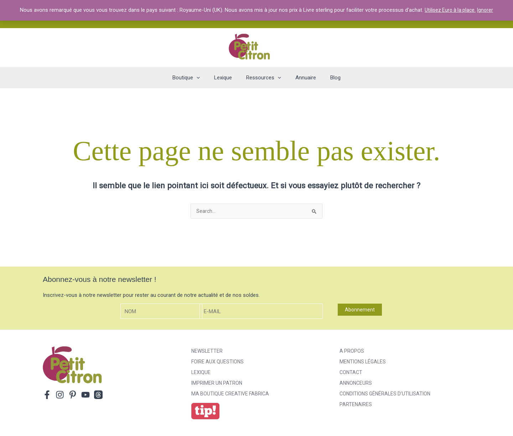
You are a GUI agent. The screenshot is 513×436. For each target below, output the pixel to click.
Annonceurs (356, 384)
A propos (352, 351)
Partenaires (356, 405)
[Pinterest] (72, 395)
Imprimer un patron (216, 384)
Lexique (201, 373)
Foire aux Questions (217, 362)
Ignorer (486, 10)
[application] (203, 77)
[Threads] (98, 395)
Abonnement (360, 310)
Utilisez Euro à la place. (450, 10)
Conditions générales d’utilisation (385, 394)
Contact (351, 373)
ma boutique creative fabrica (230, 394)
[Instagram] (60, 395)
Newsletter (207, 351)
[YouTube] (85, 395)
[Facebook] (47, 395)
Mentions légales (363, 362)
